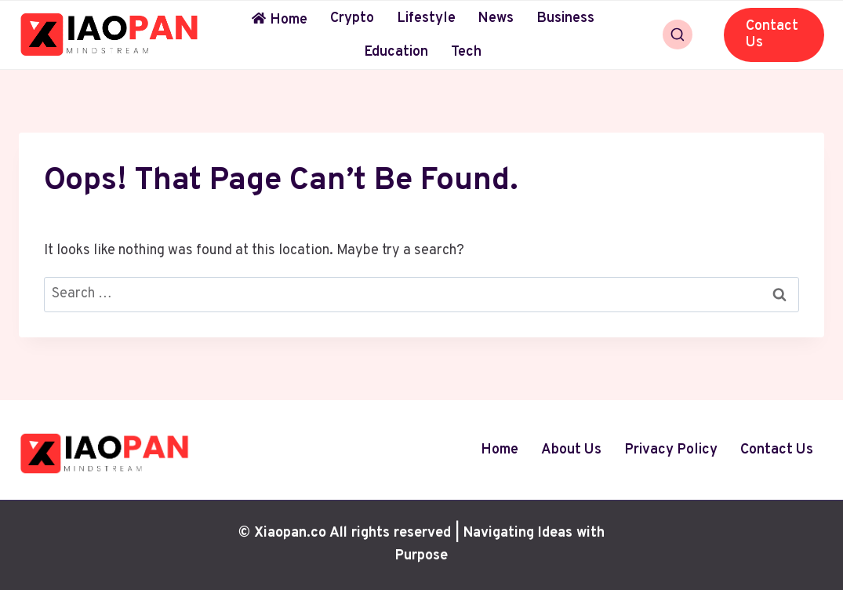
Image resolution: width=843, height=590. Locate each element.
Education (396, 52)
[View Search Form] (677, 34)
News (496, 18)
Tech (466, 52)
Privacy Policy (671, 450)
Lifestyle (426, 18)
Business (565, 18)
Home (279, 20)
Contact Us (772, 35)
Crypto (352, 18)
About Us (571, 450)
